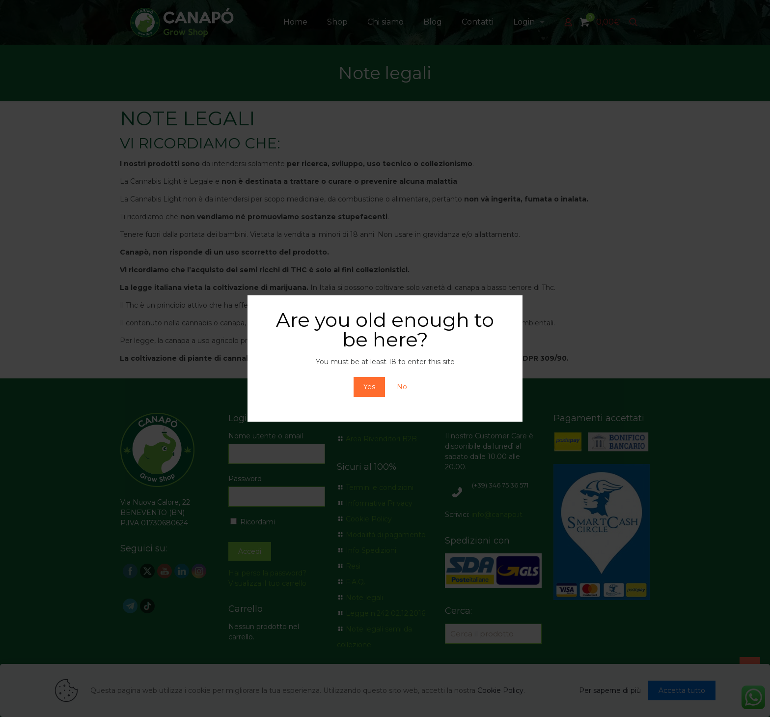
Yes (369, 386)
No (402, 386)
